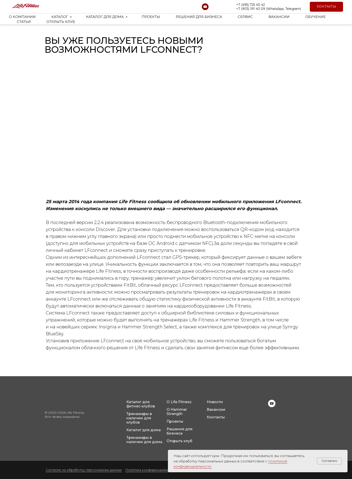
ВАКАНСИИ (279, 17)
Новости (215, 402)
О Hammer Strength (177, 411)
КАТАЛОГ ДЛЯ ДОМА (105, 17)
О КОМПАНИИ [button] (22, 17)
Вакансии (216, 409)
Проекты (175, 421)
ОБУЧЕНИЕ (315, 17)
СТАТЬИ (24, 22)
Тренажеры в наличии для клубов (139, 418)
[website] (215, 6)
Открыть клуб (179, 441)
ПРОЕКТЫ (151, 17)
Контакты (216, 417)
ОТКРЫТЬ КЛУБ (60, 22)
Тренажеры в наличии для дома (144, 439)
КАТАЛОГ (60, 17)
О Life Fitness (179, 402)
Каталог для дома (143, 430)
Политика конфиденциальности (151, 470)
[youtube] (205, 6)
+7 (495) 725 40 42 (250, 5)
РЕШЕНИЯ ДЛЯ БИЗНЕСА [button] (199, 17)
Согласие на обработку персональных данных (84, 470)
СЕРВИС (245, 17)
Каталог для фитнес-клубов (140, 404)
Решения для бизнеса (179, 431)
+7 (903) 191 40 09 (250, 9)
